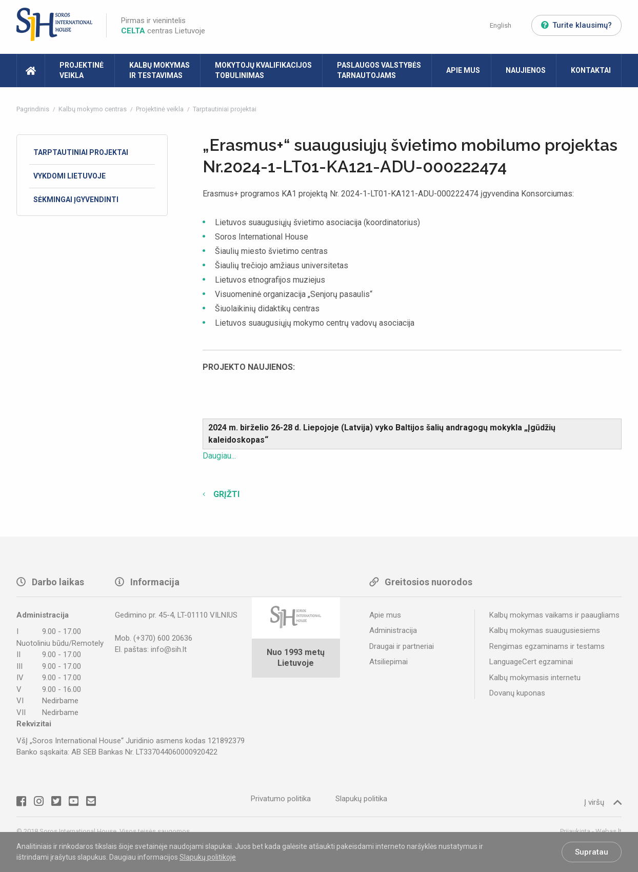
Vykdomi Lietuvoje (69, 176)
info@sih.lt (169, 649)
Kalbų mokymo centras (93, 109)
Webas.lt (608, 831)
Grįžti (225, 494)
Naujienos (526, 70)
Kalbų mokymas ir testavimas (159, 70)
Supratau (591, 852)
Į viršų (603, 802)
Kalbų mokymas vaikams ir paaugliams (554, 615)
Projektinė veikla (81, 70)
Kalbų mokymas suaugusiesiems (544, 630)
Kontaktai (591, 70)
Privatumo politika (281, 798)
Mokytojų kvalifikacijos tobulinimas (263, 70)
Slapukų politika (361, 798)
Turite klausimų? (576, 25)
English (500, 25)
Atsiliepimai (388, 661)
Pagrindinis (33, 109)
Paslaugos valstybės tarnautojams (379, 70)
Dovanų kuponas (517, 693)
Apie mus (463, 70)
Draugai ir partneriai (401, 646)
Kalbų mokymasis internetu (535, 677)
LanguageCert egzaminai (531, 661)
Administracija (393, 630)
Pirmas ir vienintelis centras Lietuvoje (163, 25)
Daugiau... (219, 456)
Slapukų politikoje (208, 857)
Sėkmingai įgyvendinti (75, 199)
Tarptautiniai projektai (224, 109)
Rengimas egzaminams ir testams (547, 646)
